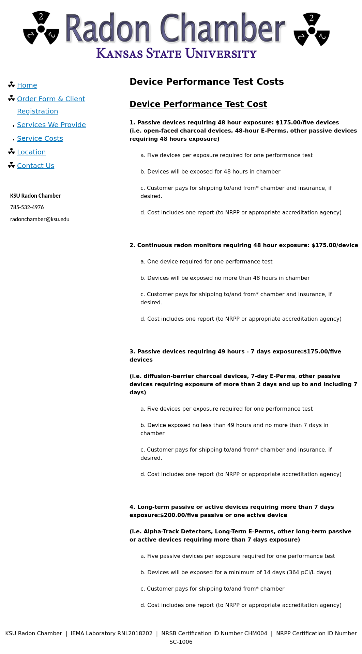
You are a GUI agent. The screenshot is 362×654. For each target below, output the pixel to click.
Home (27, 85)
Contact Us (35, 166)
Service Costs (40, 138)
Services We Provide (51, 125)
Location (31, 152)
